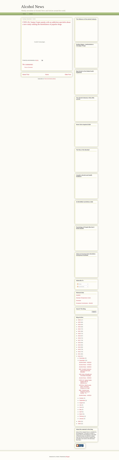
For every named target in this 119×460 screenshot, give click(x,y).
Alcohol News (32, 6)
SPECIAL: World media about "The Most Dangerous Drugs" (85, 387)
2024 (79, 324)
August (81, 402)
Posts (79, 284)
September (82, 400)
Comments (80, 286)
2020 (79, 333)
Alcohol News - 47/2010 (85, 364)
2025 (79, 322)
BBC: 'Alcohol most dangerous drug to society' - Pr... (84, 392)
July (80, 405)
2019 (79, 335)
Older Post (68, 74)
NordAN (78, 295)
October (81, 398)
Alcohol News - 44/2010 (85, 395)
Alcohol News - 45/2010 (85, 378)
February (81, 416)
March (81, 414)
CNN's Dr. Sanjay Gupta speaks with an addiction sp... (85, 382)
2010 (79, 356)
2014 (79, 347)
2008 (79, 423)
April (80, 411)
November (82, 360)
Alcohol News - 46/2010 (85, 367)
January (81, 418)
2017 (79, 340)
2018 (79, 338)
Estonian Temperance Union (83, 298)
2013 (79, 349)
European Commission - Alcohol (84, 303)
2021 (79, 331)
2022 (79, 329)
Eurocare (78, 300)
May (80, 409)
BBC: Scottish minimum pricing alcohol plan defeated (85, 371)
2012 (79, 351)
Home (24, 13)
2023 (79, 326)
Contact (31, 13)
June (80, 407)
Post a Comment (29, 67)
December (82, 358)
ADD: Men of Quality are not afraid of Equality (85, 375)
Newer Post (25, 74)
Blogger (67, 456)
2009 (79, 421)
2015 (79, 345)
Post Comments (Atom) (50, 78)
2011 (79, 354)
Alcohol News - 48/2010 (85, 362)
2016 (79, 342)
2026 (79, 320)
